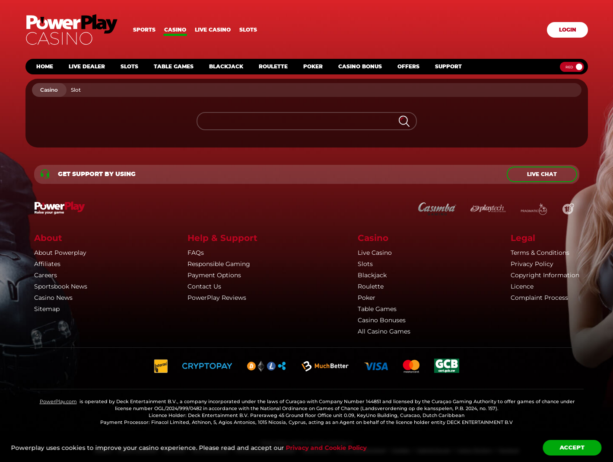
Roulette (371, 286)
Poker (366, 298)
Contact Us (204, 286)
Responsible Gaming (218, 264)
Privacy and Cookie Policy (326, 448)
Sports (144, 29)
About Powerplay (60, 253)
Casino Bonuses (382, 320)
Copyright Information (545, 275)
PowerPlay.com (58, 401)
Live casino (213, 29)
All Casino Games (384, 331)
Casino (175, 29)
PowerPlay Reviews (216, 298)
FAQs (195, 253)
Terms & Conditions (540, 253)
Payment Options (214, 275)
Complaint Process (539, 298)
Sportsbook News (60, 286)
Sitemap (47, 309)
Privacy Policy (532, 264)
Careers (45, 275)
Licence (522, 286)
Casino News (53, 298)
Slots (248, 29)
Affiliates (47, 264)
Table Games (377, 309)
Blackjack (372, 275)
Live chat (542, 174)
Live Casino (375, 253)
